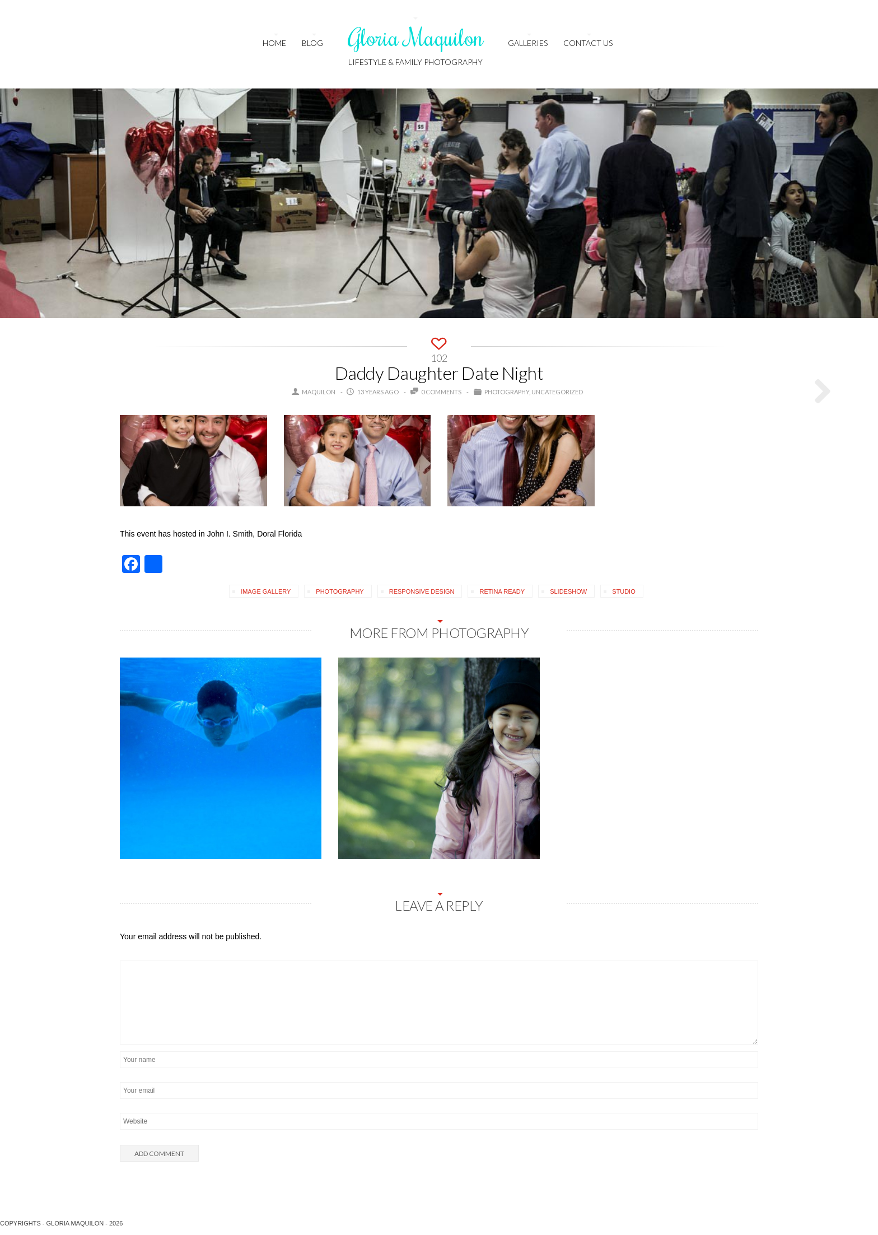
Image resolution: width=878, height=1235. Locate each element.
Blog (312, 43)
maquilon (318, 391)
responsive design (422, 591)
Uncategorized (557, 391)
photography (339, 591)
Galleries (528, 43)
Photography (506, 391)
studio (624, 591)
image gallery (266, 591)
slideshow (568, 591)
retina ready (502, 591)
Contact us (588, 43)
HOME (274, 43)
